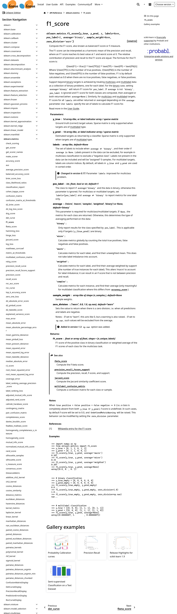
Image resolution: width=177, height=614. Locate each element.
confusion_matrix (14, 196)
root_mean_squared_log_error (20, 374)
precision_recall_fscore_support (20, 270)
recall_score (11, 279)
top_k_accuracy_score (16, 292)
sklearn (7, 25)
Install (40, 4)
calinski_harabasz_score (17, 404)
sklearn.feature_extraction (16, 90)
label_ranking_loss (14, 390)
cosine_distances (13, 486)
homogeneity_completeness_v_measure (21, 432)
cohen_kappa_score (15, 191)
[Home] (45, 12)
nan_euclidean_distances (17, 525)
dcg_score (10, 213)
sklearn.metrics (11, 139)
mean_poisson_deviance (17, 343)
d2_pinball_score (13, 305)
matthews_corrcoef (15, 248)
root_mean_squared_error (18, 370)
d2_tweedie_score (14, 310)
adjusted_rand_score (15, 399)
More (98, 4)
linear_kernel (12, 516)
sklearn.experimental (13, 86)
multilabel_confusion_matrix (19, 257)
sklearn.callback (11, 38)
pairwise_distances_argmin (18, 569)
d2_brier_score (12, 204)
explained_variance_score (18, 314)
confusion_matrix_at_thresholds (21, 200)
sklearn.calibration (12, 33)
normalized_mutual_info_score (20, 446)
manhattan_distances (16, 521)
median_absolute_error (17, 361)
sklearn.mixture (11, 604)
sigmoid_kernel (13, 560)
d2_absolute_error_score (17, 301)
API (61, 4)
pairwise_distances (14, 565)
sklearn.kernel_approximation (17, 121)
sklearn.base (9, 29)
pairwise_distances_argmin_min (20, 573)
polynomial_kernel (14, 552)
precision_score (13, 274)
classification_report (15, 187)
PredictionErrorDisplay (16, 595)
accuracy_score (13, 161)
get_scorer (11, 147)
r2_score (10, 365)
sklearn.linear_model (13, 130)
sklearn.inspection (12, 112)
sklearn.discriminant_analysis (17, 69)
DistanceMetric (13, 473)
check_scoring (12, 143)
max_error (10, 318)
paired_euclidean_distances (18, 538)
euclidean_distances (15, 499)
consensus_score (14, 468)
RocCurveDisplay (13, 600)
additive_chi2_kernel (15, 477)
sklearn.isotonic (11, 117)
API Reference (56, 13)
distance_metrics (13, 495)
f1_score (10, 222)
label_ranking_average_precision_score (21, 385)
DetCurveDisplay (13, 587)
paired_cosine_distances (17, 530)
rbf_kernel (10, 556)
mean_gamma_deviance (17, 335)
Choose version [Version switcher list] (163, 4)
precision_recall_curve (16, 266)
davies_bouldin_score (16, 421)
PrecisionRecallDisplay (16, 591)
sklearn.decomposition (14, 64)
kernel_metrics (12, 508)
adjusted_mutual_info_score (19, 395)
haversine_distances (15, 503)
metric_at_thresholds (15, 253)
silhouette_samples (15, 455)
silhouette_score (13, 459)
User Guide (52, 4)
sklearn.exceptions (12, 82)
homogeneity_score (15, 438)
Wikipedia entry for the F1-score (74, 428)
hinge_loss (11, 235)
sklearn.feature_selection (15, 95)
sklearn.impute (11, 108)
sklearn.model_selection (15, 608)
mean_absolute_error (16, 323)
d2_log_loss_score (14, 209)
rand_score (11, 451)
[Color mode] (144, 4)
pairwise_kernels (13, 547)
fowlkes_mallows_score (16, 426)
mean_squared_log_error (17, 352)
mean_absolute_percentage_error (21, 329)
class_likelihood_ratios (16, 182)
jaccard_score (12, 239)
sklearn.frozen (10, 99)
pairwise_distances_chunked (19, 578)
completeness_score (15, 417)
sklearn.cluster (10, 42)
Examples (71, 4)
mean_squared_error (15, 348)
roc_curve (10, 288)
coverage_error (13, 378)
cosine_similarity (13, 490)
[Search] (138, 4)
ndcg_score (11, 261)
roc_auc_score (12, 283)
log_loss (9, 244)
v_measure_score (14, 464)
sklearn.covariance (12, 51)
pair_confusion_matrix (16, 412)
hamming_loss (12, 231)
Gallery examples (152, 24)
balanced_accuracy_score (17, 174)
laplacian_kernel (13, 512)
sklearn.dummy (11, 73)
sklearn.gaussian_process (15, 104)
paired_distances (13, 534)
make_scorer (12, 156)
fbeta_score (11, 226)
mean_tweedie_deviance (17, 357)
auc (7, 165)
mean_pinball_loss (14, 339)
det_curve (10, 218)
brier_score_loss (13, 178)
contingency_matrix (15, 408)
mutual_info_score (14, 442)
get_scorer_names (14, 152)
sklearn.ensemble (12, 77)
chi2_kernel (11, 481)
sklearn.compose (11, 47)
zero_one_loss (12, 296)
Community (84, 4)
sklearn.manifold (11, 134)
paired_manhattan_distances (19, 543)
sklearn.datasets (11, 60)
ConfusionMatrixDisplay (17, 582)
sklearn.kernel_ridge (13, 126)
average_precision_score (17, 169)
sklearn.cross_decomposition (17, 55)
